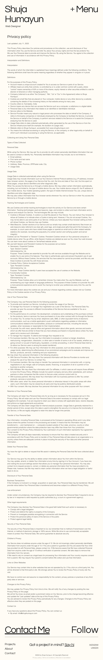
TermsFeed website (43, 241)
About (9, 648)
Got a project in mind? (46, 645)
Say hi (69, 645)
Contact (10, 653)
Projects (10, 644)
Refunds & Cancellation (63, 658)
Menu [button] (87, 9)
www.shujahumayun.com (59, 128)
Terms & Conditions (49, 658)
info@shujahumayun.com (27, 613)
